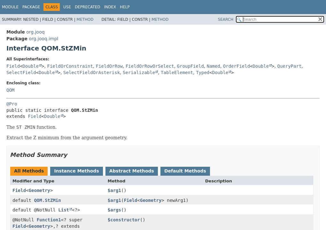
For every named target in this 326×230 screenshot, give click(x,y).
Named (213, 66)
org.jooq (35, 31)
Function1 (49, 219)
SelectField (21, 72)
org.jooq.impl (43, 38)
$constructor (124, 219)
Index (110, 7)
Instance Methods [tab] (76, 170)
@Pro (11, 103)
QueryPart (289, 66)
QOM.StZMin (47, 200)
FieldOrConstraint (70, 66)
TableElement (177, 72)
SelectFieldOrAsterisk (91, 72)
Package (31, 7)
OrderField (236, 66)
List (63, 209)
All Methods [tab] (29, 170)
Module (10, 7)
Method (85, 19)
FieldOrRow (109, 66)
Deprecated (87, 7)
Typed (202, 72)
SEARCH (226, 19)
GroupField (190, 66)
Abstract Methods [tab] (131, 170)
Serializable (139, 72)
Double (31, 66)
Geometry (39, 190)
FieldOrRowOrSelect (150, 66)
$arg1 (114, 190)
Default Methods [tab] (185, 170)
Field (13, 66)
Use (67, 7)
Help (125, 7)
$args (114, 209)
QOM (10, 90)
